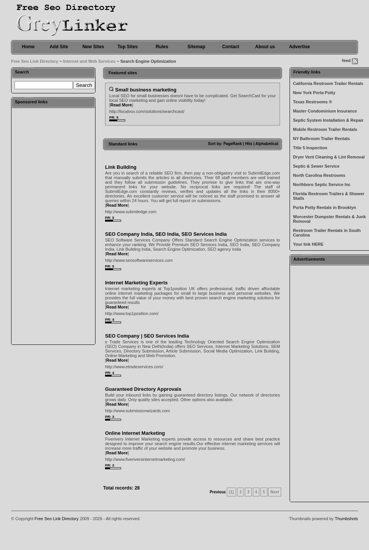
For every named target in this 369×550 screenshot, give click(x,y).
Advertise (299, 46)
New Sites (93, 46)
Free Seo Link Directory (34, 61)
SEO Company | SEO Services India (147, 336)
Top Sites (127, 46)
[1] (231, 492)
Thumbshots (346, 518)
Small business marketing (145, 90)
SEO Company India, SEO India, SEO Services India (166, 234)
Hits (248, 144)
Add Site (59, 46)
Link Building (120, 167)
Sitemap (197, 46)
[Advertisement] (53, 226)
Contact (231, 46)
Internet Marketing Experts (136, 283)
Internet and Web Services (89, 61)
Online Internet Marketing (135, 433)
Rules (162, 46)
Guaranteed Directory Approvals (143, 389)
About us (265, 46)
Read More (121, 105)
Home (28, 46)
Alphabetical (267, 144)
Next (274, 492)
